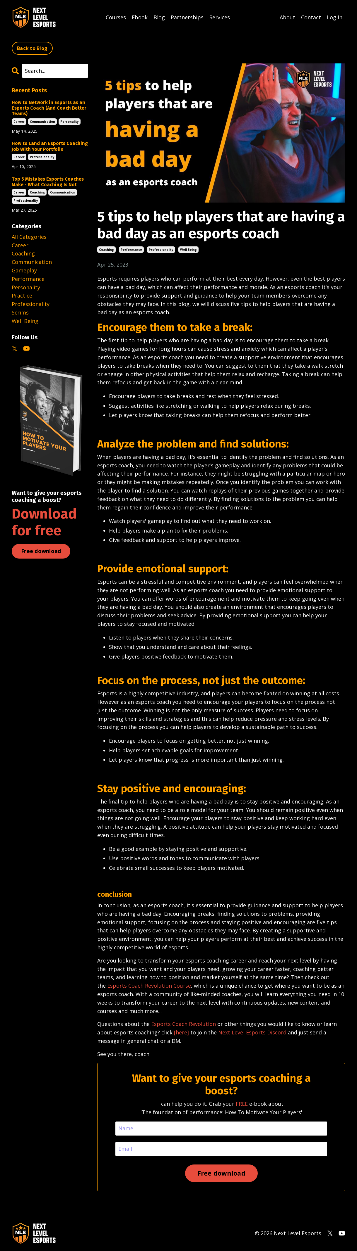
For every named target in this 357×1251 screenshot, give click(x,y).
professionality (161, 250)
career (19, 122)
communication (42, 122)
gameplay (24, 270)
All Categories (29, 236)
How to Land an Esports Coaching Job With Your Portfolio (50, 146)
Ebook (140, 17)
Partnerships (187, 17)
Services (219, 17)
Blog (159, 17)
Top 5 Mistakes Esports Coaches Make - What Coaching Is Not (48, 181)
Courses (116, 17)
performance (131, 250)
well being (188, 250)
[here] (181, 1032)
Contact (311, 17)
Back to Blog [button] (32, 48)
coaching (106, 250)
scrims (20, 312)
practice (22, 295)
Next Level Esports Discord (252, 1032)
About (287, 17)
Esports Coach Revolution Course (149, 985)
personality (69, 122)
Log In (334, 17)
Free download (41, 550)
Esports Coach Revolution (183, 1023)
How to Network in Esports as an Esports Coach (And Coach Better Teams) (49, 108)
